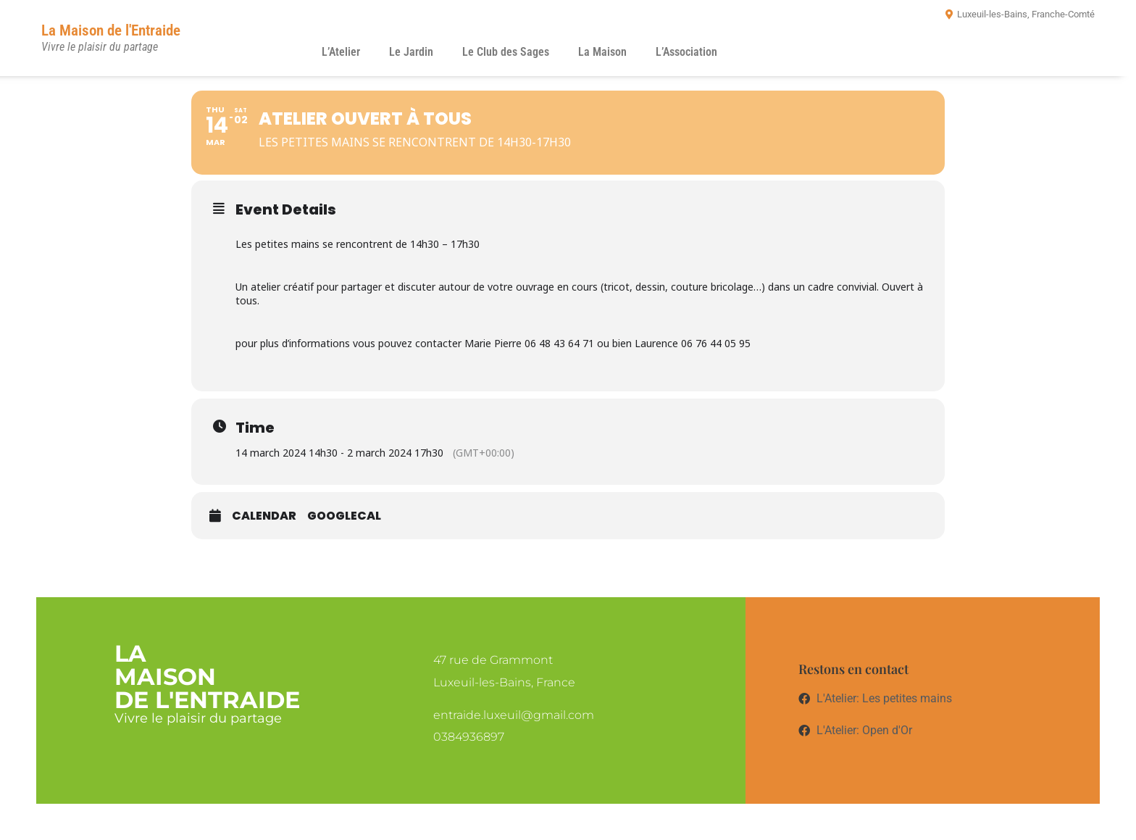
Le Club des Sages (505, 52)
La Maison (602, 52)
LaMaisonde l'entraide (207, 676)
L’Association (686, 52)
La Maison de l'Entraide (110, 30)
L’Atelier (341, 52)
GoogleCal (344, 516)
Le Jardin (411, 52)
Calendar (264, 516)
